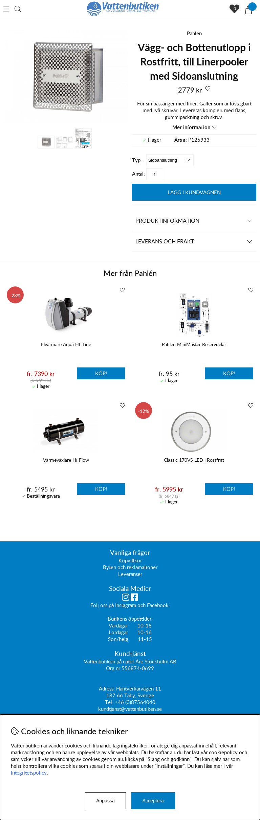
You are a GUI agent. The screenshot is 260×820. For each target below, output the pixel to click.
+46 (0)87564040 (135, 702)
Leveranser (130, 574)
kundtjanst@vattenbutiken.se (130, 709)
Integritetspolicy (29, 772)
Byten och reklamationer (130, 567)
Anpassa (105, 800)
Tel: (110, 702)
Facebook (158, 605)
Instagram (125, 605)
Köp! (101, 373)
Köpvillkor (130, 560)
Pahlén (194, 33)
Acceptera (153, 800)
